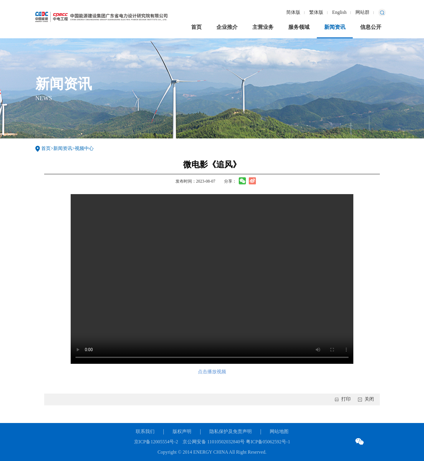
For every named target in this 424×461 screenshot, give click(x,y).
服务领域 (298, 27)
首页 (196, 27)
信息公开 (370, 27)
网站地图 (279, 431)
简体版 (293, 12)
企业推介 (227, 27)
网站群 (362, 12)
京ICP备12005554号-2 (156, 442)
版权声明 (182, 431)
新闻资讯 (334, 27)
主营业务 (263, 27)
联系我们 (145, 431)
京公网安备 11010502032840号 (214, 442)
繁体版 (316, 12)
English (339, 12)
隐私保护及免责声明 (230, 431)
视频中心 (84, 148)
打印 (346, 399)
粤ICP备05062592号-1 (267, 442)
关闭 (369, 399)
